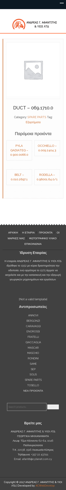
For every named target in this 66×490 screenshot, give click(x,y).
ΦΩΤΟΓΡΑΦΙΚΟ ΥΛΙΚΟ (42, 238)
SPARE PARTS (36, 117)
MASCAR (33, 347)
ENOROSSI (33, 331)
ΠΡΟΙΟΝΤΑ (45, 232)
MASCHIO (33, 353)
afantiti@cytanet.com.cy (37, 459)
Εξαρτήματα (33, 122)
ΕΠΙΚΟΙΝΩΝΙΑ (33, 244)
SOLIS (33, 374)
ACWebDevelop (45, 485)
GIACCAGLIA (33, 342)
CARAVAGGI (33, 326)
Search (53, 406)
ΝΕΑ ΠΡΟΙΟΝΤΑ (33, 390)
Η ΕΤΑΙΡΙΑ (28, 232)
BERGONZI (33, 320)
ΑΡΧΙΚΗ (13, 232)
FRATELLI (33, 336)
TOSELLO (33, 385)
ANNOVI (33, 315)
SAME (33, 363)
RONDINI (33, 358)
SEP (33, 369)
